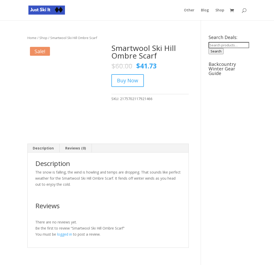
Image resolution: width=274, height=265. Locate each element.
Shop (219, 10)
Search (216, 51)
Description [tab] (43, 148)
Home (32, 37)
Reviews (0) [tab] (75, 148)
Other (189, 10)
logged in (64, 234)
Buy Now (127, 80)
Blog (205, 10)
